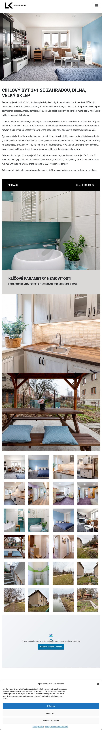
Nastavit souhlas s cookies (51, 646)
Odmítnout (51, 713)
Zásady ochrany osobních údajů (56, 726)
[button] (98, 683)
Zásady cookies (38, 726)
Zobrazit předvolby (51, 720)
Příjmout (51, 706)
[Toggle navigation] (96, 5)
